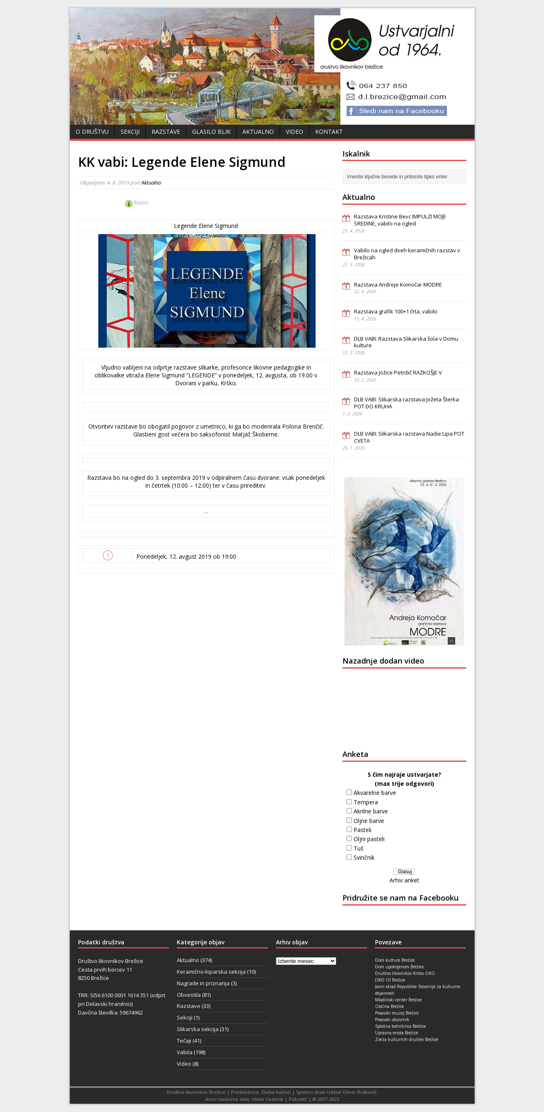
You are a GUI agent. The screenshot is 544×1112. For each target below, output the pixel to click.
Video (294, 131)
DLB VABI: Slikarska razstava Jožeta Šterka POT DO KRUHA (406, 403)
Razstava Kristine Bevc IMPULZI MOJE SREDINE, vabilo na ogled (400, 220)
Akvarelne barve (375, 793)
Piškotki (297, 1099)
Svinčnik (364, 857)
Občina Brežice (389, 1006)
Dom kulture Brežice (395, 960)
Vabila (184, 1052)
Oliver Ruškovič (359, 1092)
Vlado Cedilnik (267, 1099)
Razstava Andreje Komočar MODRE (398, 284)
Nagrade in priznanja (203, 983)
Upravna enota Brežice (396, 1033)
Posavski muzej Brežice (397, 1013)
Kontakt (329, 131)
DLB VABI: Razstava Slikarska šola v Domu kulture (406, 342)
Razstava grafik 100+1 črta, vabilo (395, 311)
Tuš (358, 848)
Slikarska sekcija (198, 1029)
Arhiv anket (404, 880)
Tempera (366, 802)
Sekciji (130, 131)
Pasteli (362, 830)
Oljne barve (369, 821)
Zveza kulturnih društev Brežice (406, 1039)
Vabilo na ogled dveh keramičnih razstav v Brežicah (407, 254)
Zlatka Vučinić (276, 1092)
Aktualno (258, 131)
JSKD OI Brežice (390, 980)
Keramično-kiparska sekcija (211, 971)
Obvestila (189, 994)
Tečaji (184, 1040)
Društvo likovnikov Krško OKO (405, 973)
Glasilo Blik (211, 131)
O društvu (92, 131)
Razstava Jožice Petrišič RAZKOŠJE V (398, 372)
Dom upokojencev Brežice (399, 967)
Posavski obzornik (392, 1019)
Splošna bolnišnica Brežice (400, 1026)
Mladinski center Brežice (398, 1000)
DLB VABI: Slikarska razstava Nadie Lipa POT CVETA (409, 437)
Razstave (166, 131)
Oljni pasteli (369, 839)
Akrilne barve (371, 811)
